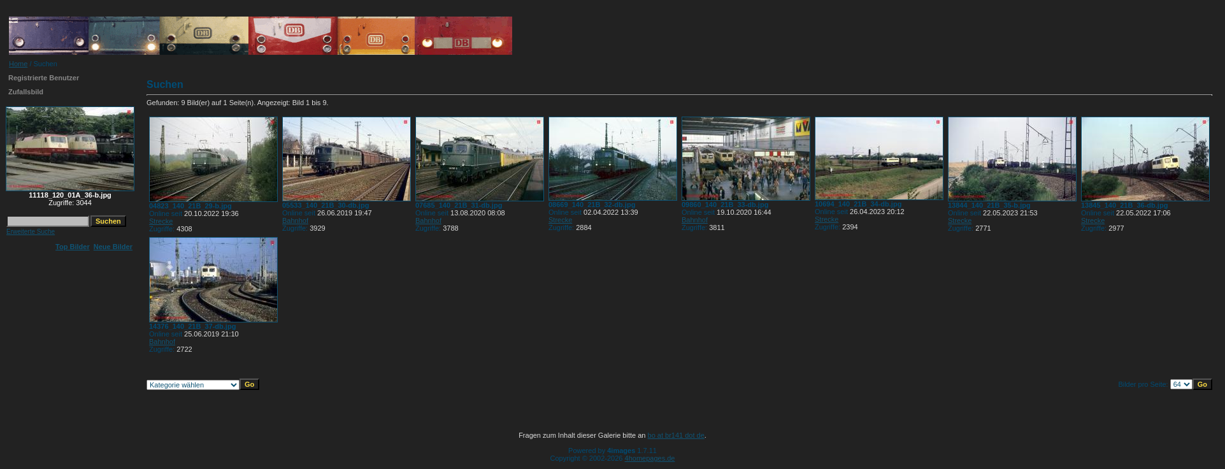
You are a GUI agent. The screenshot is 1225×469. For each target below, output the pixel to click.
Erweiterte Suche (30, 231)
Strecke (161, 221)
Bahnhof (295, 220)
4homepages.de (650, 458)
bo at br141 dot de (676, 435)
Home (18, 64)
